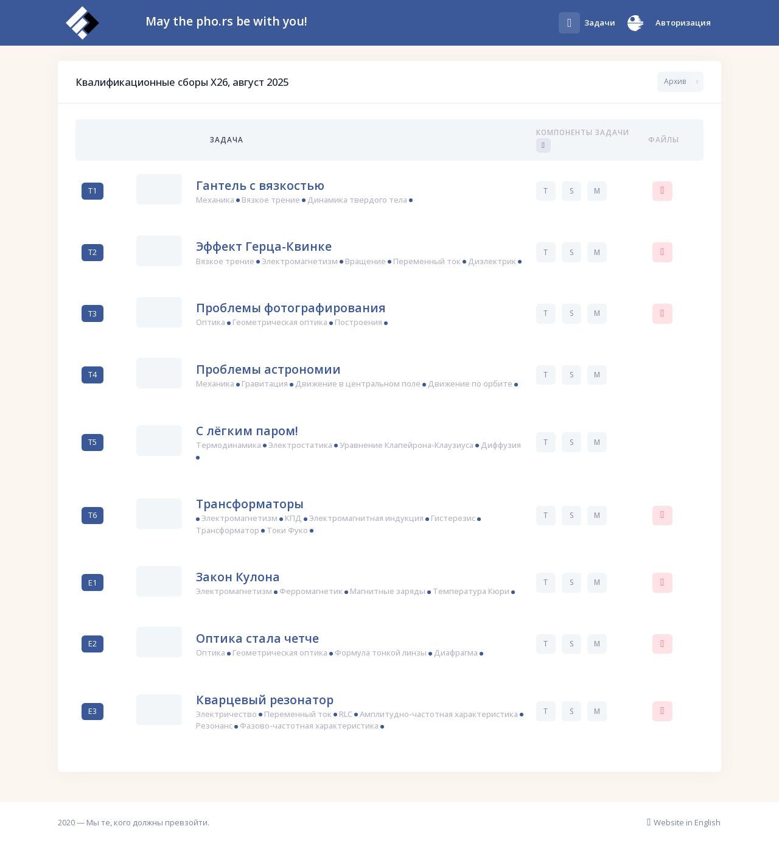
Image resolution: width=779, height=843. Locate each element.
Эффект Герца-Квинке (264, 246)
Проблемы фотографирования (291, 307)
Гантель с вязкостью (260, 185)
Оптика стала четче (257, 638)
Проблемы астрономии (268, 369)
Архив (675, 81)
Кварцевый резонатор (265, 699)
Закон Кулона (238, 576)
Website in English (684, 822)
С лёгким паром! (247, 430)
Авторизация (683, 22)
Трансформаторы (250, 503)
